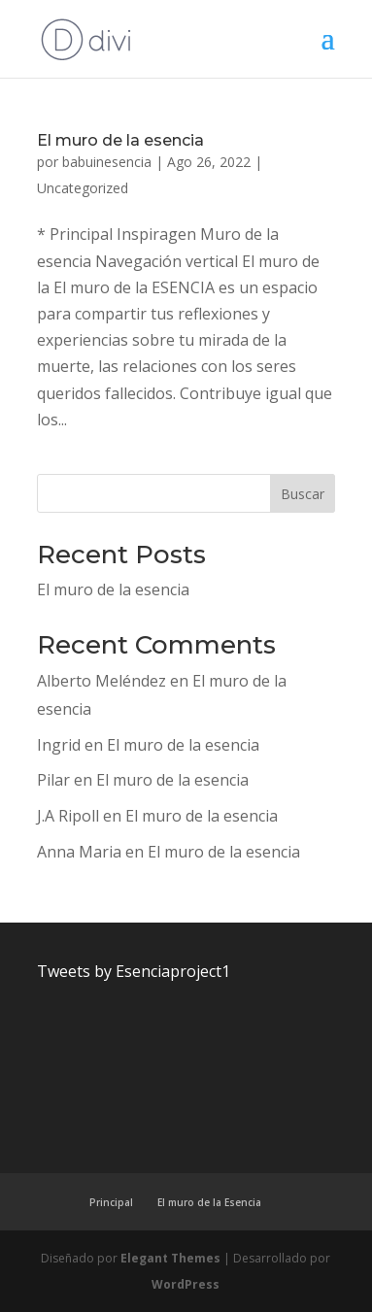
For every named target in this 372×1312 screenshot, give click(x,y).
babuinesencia (107, 161)
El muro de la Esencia (209, 1202)
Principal (111, 1202)
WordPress (186, 1284)
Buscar (302, 494)
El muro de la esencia (120, 140)
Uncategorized (82, 188)
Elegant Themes (170, 1258)
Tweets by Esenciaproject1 (133, 971)
